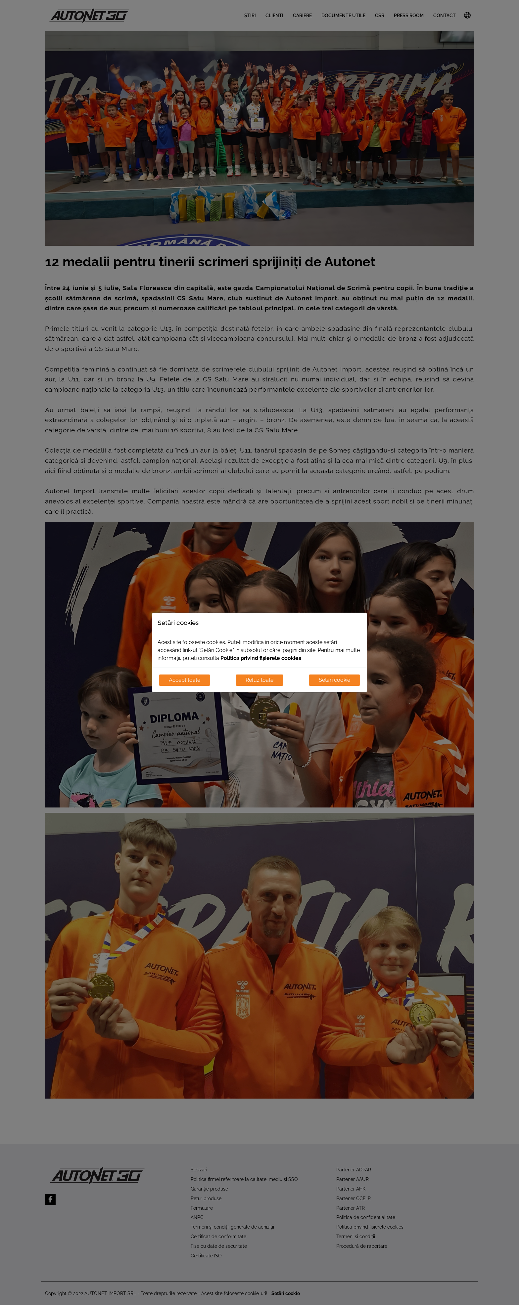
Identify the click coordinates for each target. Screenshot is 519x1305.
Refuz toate (259, 680)
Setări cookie (334, 680)
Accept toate (184, 680)
